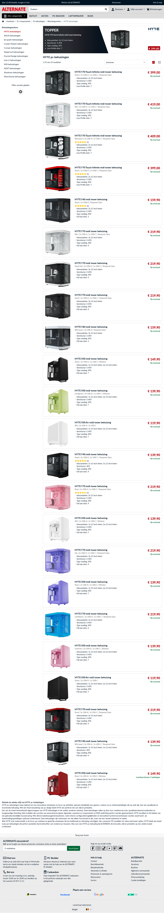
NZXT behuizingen (12, 68)
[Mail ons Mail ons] (21, 858)
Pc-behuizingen (39, 21)
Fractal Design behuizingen (16, 56)
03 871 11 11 (18, 881)
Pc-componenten (23, 21)
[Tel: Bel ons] (21, 872)
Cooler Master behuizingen (16, 43)
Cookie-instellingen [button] (138, 880)
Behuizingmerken (54, 21)
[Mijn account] (136, 9)
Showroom (116, 2)
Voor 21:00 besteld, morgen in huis (15, 2)
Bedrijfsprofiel (136, 861)
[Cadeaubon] (62, 872)
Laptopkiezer (76, 16)
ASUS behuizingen (12, 35)
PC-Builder (58, 16)
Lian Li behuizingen (12, 60)
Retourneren (96, 877)
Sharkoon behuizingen (14, 72)
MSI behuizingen (11, 64)
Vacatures (135, 864)
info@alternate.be (10, 867)
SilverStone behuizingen (14, 76)
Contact (94, 861)
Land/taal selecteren (82, 905)
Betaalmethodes (97, 867)
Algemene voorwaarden (140, 871)
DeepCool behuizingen (14, 52)
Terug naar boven (82, 835)
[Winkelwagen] (154, 9)
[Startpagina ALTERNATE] (14, 9)
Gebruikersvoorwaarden (140, 874)
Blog (90, 16)
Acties (44, 16)
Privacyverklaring (137, 877)
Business (134, 867)
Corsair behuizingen (13, 48)
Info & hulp (157, 2)
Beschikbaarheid (97, 864)
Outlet (33, 16)
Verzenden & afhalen (99, 871)
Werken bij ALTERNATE (70, 2)
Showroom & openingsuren (101, 874)
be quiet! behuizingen (13, 39)
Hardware (10, 21)
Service (93, 880)
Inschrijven (73, 848)
